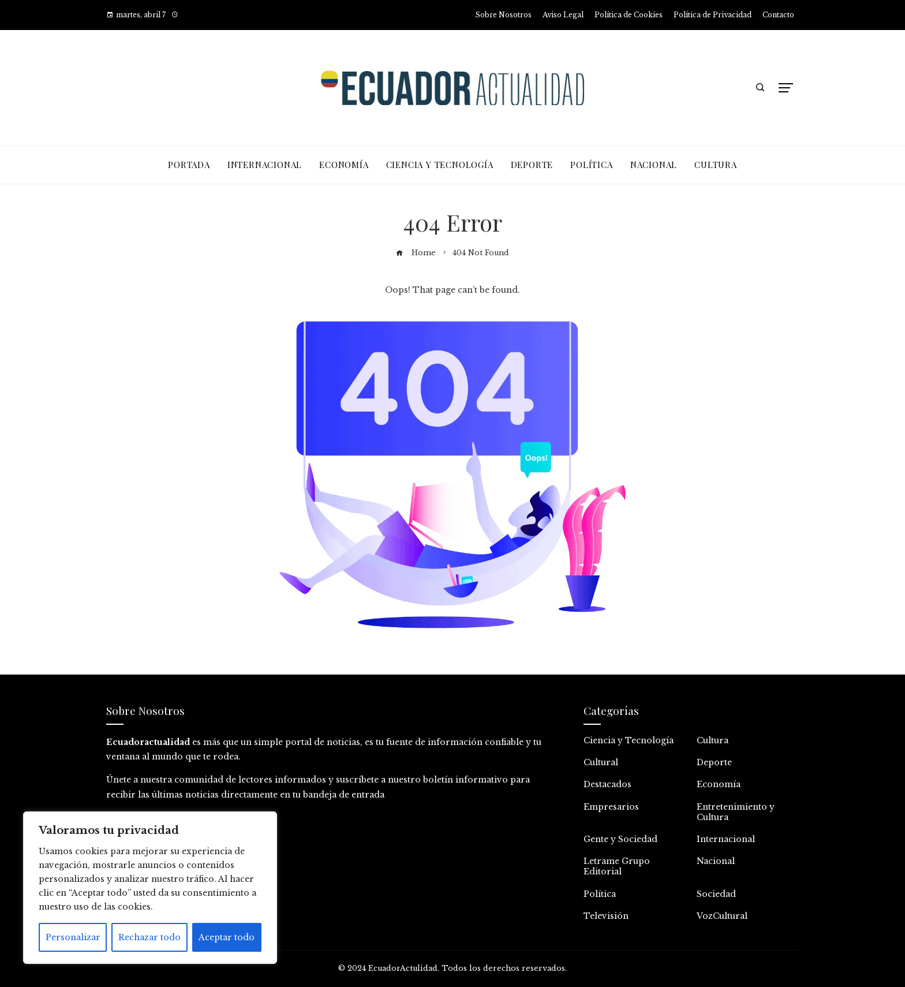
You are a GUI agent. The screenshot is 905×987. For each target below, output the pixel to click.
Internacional (726, 839)
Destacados (607, 784)
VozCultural (722, 916)
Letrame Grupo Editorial (617, 866)
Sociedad (716, 894)
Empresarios (611, 807)
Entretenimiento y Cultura (736, 812)
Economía (719, 784)
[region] (150, 887)
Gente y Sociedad (620, 839)
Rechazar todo (149, 937)
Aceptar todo (227, 937)
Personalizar (73, 937)
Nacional (716, 861)
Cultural (601, 762)
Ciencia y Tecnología (629, 740)
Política (600, 894)
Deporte (714, 762)
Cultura (712, 740)
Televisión (606, 916)
